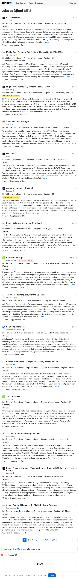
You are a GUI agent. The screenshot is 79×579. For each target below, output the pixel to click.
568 (53, 540)
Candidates (21, 3)
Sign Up (72, 3)
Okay (52, 575)
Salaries (39, 3)
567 (47, 540)
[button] (47, 42)
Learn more (42, 575)
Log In (7, 549)
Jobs (31, 3)
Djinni (6, 3)
